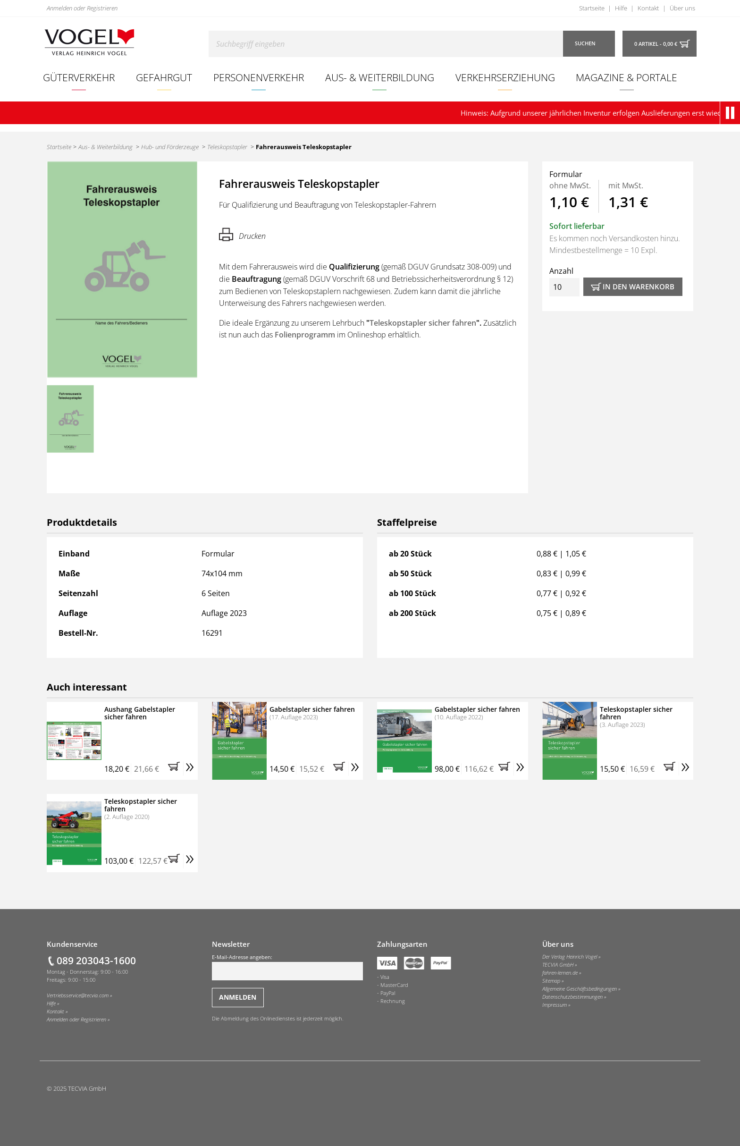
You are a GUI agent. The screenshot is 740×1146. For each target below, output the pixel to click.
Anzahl (564, 281)
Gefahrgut (164, 77)
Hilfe (621, 8)
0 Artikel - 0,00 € (655, 44)
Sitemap (551, 980)
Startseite (592, 8)
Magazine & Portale (626, 77)
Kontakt (648, 8)
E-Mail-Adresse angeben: (287, 967)
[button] (732, 113)
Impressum (554, 1005)
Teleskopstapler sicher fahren (423, 323)
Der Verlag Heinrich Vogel (569, 956)
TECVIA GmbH (557, 964)
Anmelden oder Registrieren (82, 8)
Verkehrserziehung (505, 77)
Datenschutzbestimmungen (572, 997)
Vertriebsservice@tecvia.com (78, 995)
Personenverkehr (258, 77)
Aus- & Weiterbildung (379, 77)
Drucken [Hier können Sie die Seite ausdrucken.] (242, 234)
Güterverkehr (79, 77)
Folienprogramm (305, 334)
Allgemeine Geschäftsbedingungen (579, 989)
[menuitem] (79, 77)
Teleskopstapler (227, 147)
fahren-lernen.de (560, 972)
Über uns (682, 8)
